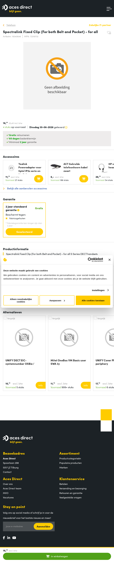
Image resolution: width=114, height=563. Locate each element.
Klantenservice (72, 478)
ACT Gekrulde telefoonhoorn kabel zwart (76, 167)
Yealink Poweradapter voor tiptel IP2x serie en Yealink (29, 168)
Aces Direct (12, 478)
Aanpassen (57, 300)
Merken (63, 467)
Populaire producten (70, 462)
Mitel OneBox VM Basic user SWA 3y (68, 362)
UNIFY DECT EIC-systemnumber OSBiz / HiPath (19, 362)
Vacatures (8, 497)
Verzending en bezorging (73, 488)
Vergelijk (11, 318)
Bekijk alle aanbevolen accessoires (27, 188)
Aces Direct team (12, 488)
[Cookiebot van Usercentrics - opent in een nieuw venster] (90, 259)
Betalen (63, 483)
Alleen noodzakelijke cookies (21, 300)
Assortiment (69, 453)
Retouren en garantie (70, 492)
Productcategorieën (70, 458)
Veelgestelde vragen (70, 497)
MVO (5, 492)
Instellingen (98, 290)
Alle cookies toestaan (93, 300)
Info (40, 385)
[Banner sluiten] (110, 260)
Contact (7, 471)
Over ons (8, 483)
